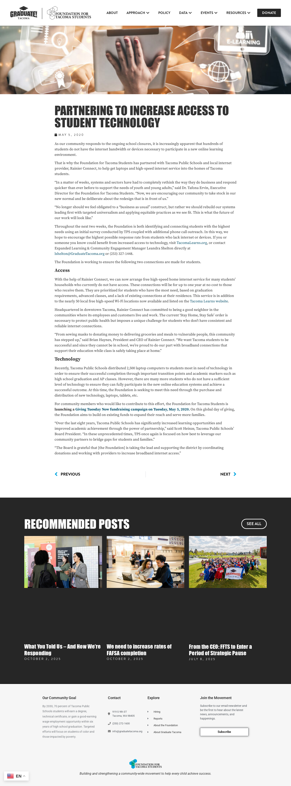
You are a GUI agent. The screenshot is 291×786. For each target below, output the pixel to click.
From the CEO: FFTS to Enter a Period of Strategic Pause (220, 649)
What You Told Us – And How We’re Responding (62, 649)
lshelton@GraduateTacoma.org (79, 253)
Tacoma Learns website (209, 301)
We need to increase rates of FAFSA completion (139, 649)
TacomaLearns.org (192, 243)
